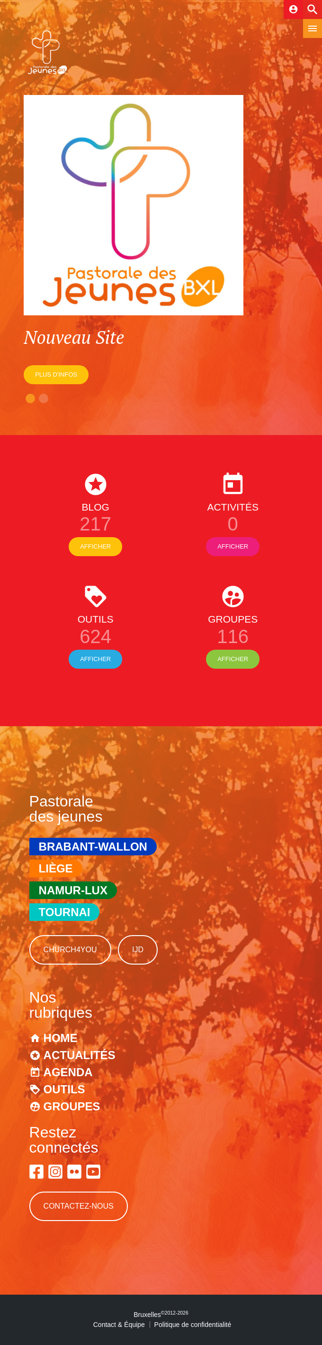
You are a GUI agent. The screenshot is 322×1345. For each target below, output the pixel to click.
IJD (137, 950)
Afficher (95, 546)
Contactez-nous (79, 1206)
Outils (64, 1089)
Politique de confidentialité (193, 1324)
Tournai (64, 912)
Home (61, 1038)
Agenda (68, 1072)
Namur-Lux (73, 890)
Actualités (80, 1055)
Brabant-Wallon (93, 846)
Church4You (70, 950)
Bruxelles (161, 1314)
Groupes (72, 1106)
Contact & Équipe (119, 1324)
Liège (56, 868)
